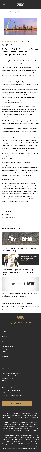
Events (3, 344)
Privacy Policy (5, 366)
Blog (3, 341)
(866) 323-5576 (13, 326)
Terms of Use (5, 368)
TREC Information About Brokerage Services (13, 395)
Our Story (4, 334)
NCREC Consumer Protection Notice (11, 388)
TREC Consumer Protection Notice (10, 393)
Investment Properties (7, 346)
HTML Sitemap (5, 381)
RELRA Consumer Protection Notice (11, 390)
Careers (4, 351)
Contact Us (4, 359)
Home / (4, 12)
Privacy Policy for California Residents (11, 373)
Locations (4, 354)
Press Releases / (11, 12)
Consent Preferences (7, 378)
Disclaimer (4, 371)
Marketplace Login (16, 403)
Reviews (4, 339)
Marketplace (5, 356)
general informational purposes (11, 309)
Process (4, 331)
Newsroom (4, 336)
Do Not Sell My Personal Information (11, 376)
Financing (4, 349)
